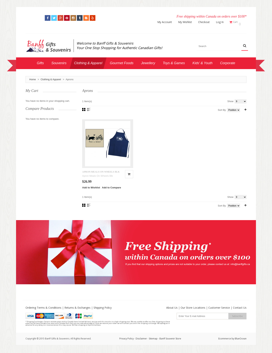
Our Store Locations (193, 312)
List (88, 107)
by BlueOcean (239, 343)
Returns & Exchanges (77, 312)
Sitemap (153, 343)
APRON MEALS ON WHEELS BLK (101, 175)
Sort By (222, 108)
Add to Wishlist (91, 191)
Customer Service (219, 312)
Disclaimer (142, 343)
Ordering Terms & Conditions (43, 312)
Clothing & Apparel (51, 77)
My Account (167, 22)
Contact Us (239, 312)
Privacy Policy (126, 343)
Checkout (206, 22)
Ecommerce (224, 343)
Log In (222, 22)
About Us (172, 312)
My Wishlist (187, 22)
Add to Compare (111, 191)
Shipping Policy (103, 312)
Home (32, 77)
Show (230, 99)
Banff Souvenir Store (170, 343)
